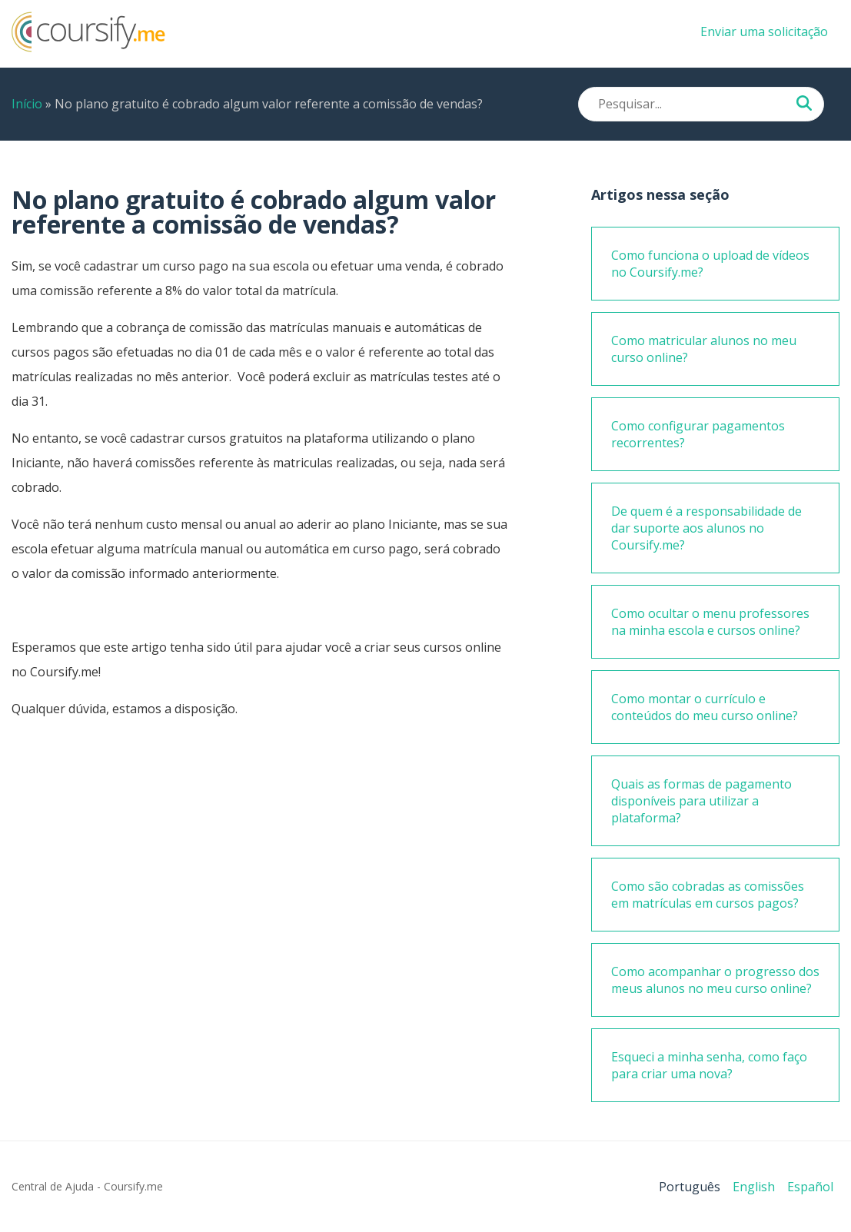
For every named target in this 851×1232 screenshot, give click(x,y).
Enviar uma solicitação (764, 31)
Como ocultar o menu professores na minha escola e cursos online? (710, 622)
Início (27, 103)
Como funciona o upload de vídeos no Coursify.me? (710, 264)
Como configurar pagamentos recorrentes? (698, 434)
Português (689, 1186)
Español (810, 1186)
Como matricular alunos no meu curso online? (703, 349)
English (754, 1186)
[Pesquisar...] (804, 105)
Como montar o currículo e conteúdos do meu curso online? (704, 707)
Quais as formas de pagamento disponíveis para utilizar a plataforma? (701, 800)
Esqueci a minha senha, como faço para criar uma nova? (709, 1065)
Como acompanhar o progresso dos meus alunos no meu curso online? (715, 980)
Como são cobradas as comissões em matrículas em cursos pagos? (707, 895)
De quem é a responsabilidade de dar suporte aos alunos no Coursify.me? (706, 528)
